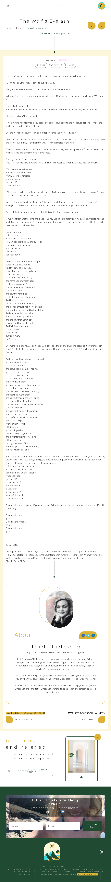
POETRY (63, 60)
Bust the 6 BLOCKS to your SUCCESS (25, 713)
